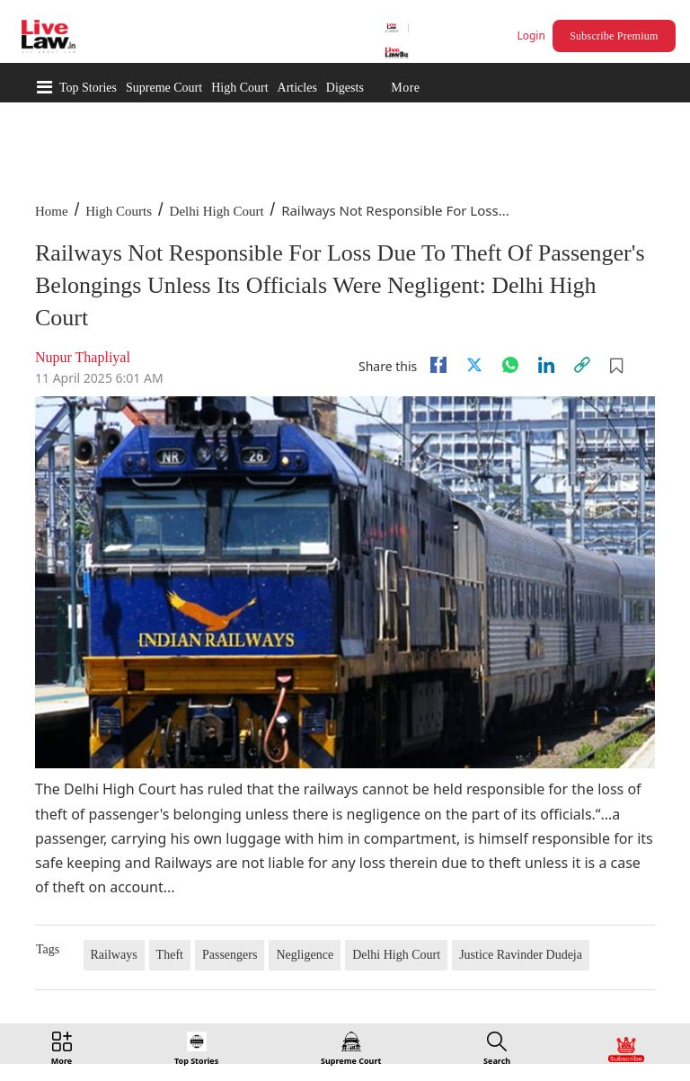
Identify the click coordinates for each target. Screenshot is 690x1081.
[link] (582, 365)
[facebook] (438, 365)
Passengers (229, 954)
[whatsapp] (510, 365)
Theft (169, 954)
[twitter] (474, 365)
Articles (297, 87)
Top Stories (88, 87)
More (405, 87)
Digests (345, 87)
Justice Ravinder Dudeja (520, 954)
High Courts (118, 211)
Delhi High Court (217, 211)
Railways (114, 954)
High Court (239, 87)
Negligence (304, 954)
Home (51, 211)
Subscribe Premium (614, 36)
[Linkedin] (546, 365)
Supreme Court (164, 87)
